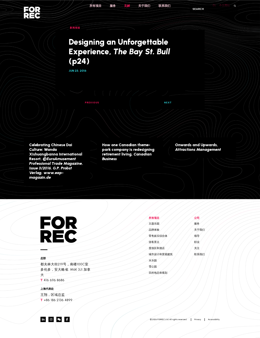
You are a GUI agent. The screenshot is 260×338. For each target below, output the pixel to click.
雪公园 (153, 266)
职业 (196, 242)
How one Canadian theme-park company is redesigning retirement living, (128, 151)
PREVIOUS (92, 102)
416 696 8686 (54, 280)
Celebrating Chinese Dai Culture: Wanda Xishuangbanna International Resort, (56, 161)
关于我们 (144, 6)
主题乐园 (154, 223)
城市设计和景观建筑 (161, 254)
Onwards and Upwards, (198, 147)
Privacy (197, 319)
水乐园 (153, 260)
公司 (196, 218)
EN (213, 5)
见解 (127, 6)
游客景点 (154, 242)
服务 (113, 6)
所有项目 (95, 6)
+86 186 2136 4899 (58, 300)
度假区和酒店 (157, 248)
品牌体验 (154, 229)
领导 (196, 235)
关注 (196, 248)
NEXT (168, 102)
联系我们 (164, 6)
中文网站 (224, 5)
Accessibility (214, 319)
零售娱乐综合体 (158, 235)
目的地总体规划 (158, 272)
